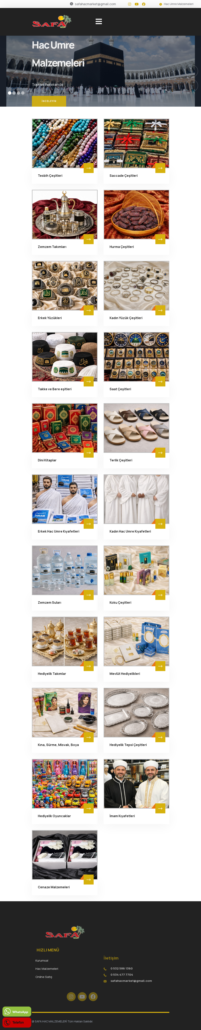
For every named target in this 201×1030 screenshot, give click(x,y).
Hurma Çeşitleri (122, 247)
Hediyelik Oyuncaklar (54, 816)
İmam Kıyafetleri (122, 816)
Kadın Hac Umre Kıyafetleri (130, 531)
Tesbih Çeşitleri (50, 175)
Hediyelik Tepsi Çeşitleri (128, 745)
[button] (9, 93)
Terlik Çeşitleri (121, 460)
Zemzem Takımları (52, 247)
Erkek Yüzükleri (50, 318)
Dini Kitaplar (47, 460)
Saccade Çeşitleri (124, 175)
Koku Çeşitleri (120, 602)
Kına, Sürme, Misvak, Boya (58, 745)
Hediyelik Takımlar (52, 673)
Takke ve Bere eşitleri (55, 389)
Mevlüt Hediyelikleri (125, 673)
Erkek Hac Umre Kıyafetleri (58, 531)
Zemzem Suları (49, 602)
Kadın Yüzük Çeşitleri (126, 318)
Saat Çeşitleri (120, 389)
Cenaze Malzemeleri (54, 887)
